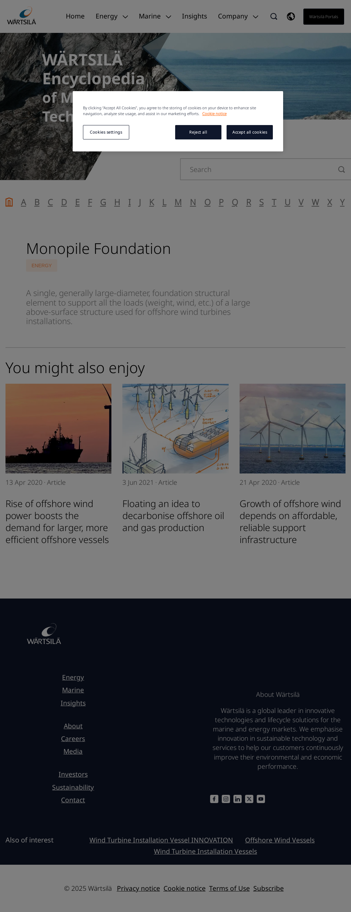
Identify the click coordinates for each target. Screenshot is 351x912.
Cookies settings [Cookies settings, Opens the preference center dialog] (106, 132)
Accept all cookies (249, 132)
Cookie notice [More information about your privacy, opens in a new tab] (214, 113)
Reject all (198, 132)
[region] (178, 121)
